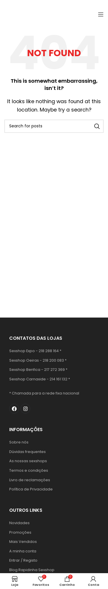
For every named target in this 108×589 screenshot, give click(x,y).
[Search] (54, 126)
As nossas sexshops (28, 460)
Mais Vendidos (23, 541)
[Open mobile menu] (101, 14)
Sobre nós (19, 442)
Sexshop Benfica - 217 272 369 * (38, 369)
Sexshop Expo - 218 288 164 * (35, 350)
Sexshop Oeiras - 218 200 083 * (38, 360)
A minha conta (22, 551)
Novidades (19, 522)
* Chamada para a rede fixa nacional (44, 393)
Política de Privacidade (31, 489)
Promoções (20, 532)
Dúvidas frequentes (27, 451)
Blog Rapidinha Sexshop (31, 569)
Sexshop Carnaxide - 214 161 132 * (39, 379)
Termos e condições (28, 470)
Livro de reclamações (29, 479)
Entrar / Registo (23, 560)
